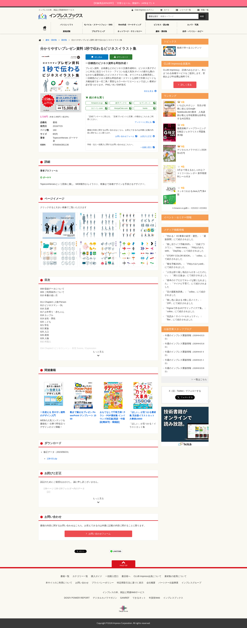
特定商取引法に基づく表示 (130, 582)
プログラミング (98, 31)
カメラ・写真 (192, 25)
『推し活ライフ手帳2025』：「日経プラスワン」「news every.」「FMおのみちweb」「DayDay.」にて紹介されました (185, 247)
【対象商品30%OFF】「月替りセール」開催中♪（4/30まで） (123, 3)
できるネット (139, 598)
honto (145, 108)
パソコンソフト (66, 25)
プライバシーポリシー (103, 582)
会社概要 (150, 582)
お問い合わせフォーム (124, 136)
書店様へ (126, 576)
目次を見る (148, 91)
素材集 (64, 40)
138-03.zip (52, 458)
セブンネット (145, 103)
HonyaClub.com (121, 108)
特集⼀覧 (205, 10)
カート (166, 10)
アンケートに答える (143, 122)
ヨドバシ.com (97, 108)
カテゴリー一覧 (80, 576)
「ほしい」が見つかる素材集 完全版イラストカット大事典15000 (142, 415)
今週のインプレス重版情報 (178, 335)
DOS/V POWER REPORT (76, 598)
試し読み (98, 57)
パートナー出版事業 (168, 582)
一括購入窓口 (146, 147)
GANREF (124, 598)
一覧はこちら (200, 379)
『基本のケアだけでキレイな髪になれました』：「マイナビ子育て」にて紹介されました (186, 283)
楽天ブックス (121, 103)
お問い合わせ (82, 582)
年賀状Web (154, 598)
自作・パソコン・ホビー (192, 31)
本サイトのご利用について (59, 582)
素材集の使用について (175, 576)
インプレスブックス (173, 598)
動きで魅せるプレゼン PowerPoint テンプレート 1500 (83, 415)
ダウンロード (122, 57)
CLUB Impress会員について (147, 576)
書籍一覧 (64, 576)
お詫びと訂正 (146, 136)
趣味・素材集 (161, 31)
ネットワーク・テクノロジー (130, 31)
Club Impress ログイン (144, 10)
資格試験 (66, 31)
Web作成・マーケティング (129, 25)
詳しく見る (186, 84)
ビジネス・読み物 (161, 25)
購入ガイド (96, 576)
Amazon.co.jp (97, 103)
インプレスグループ (191, 582)
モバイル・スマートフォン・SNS (98, 25)
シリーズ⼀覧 (185, 10)
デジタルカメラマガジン (105, 598)
